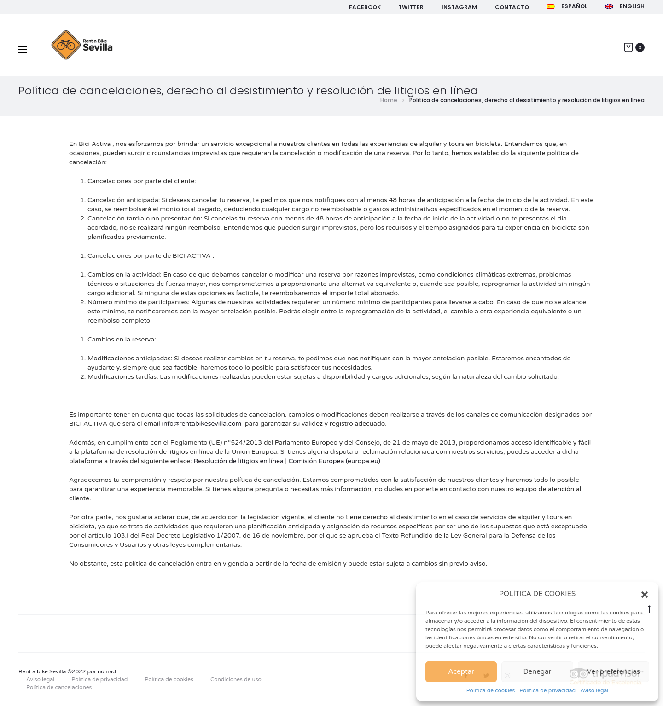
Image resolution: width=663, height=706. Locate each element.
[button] (644, 594)
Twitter (411, 7)
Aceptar (461, 671)
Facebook (365, 7)
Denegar (537, 671)
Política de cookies (490, 690)
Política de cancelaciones (59, 687)
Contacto (512, 7)
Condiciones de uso (236, 679)
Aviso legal (594, 690)
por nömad (101, 671)
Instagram (459, 7)
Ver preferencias (613, 671)
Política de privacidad (547, 690)
